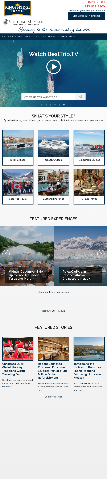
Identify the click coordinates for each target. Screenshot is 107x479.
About (11, 37)
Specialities (23, 37)
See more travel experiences (53, 291)
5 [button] (60, 105)
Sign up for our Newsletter (86, 16)
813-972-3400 (95, 6)
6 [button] (64, 105)
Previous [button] (6, 253)
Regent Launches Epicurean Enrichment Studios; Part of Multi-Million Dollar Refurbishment (53, 370)
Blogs (43, 37)
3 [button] (51, 105)
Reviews (51, 37)
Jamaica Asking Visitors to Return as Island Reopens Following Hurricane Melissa (87, 370)
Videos (72, 37)
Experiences (62, 37)
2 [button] (46, 105)
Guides (35, 37)
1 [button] (42, 105)
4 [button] (55, 105)
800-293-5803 (95, 2)
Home (3, 37)
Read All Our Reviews (53, 310)
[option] (53, 73)
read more (7, 386)
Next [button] (101, 253)
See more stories (53, 396)
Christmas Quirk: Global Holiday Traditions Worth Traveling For (13, 369)
